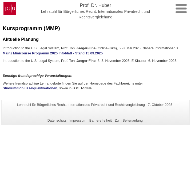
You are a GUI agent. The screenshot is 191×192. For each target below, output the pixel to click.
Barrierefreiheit (100, 120)
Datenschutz (56, 120)
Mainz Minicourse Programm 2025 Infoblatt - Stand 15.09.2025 (53, 53)
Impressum (77, 120)
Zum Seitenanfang (129, 120)
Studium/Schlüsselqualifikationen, (30, 88)
